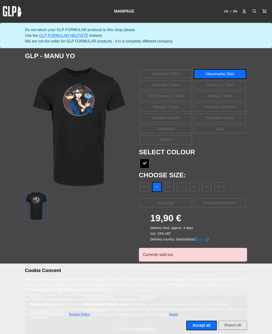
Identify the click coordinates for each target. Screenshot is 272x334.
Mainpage (124, 11)
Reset (173, 314)
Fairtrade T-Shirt (165, 85)
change (202, 239)
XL (194, 186)
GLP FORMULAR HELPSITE (64, 35)
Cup (219, 129)
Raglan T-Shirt (220, 96)
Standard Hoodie (166, 118)
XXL (206, 186)
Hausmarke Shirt (220, 74)
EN (235, 11)
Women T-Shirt (165, 107)
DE (226, 11)
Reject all (233, 325)
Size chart (165, 203)
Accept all (201, 325)
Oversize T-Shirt (220, 85)
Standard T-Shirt (166, 74)
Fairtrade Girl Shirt (220, 107)
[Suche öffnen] (254, 11)
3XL (219, 186)
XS (144, 186)
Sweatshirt (166, 129)
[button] (264, 11)
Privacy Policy (79, 314)
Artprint (166, 140)
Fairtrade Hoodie (220, 118)
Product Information (220, 203)
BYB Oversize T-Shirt (166, 96)
